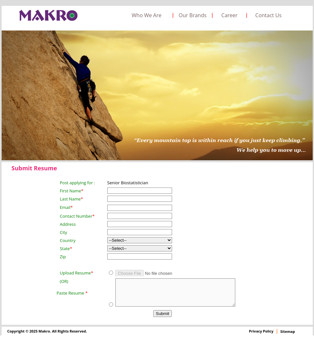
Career (229, 15)
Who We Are (146, 15)
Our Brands (192, 15)
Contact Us (268, 15)
